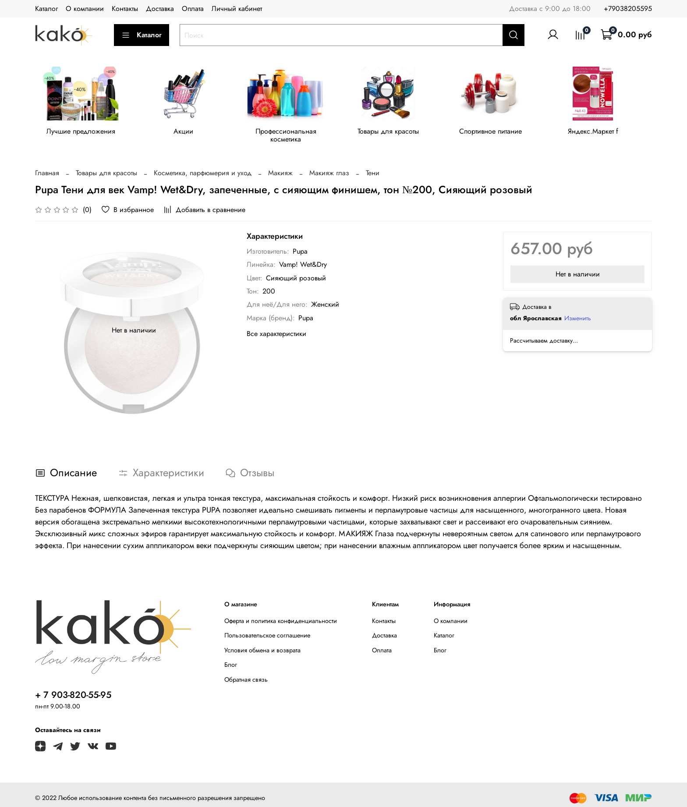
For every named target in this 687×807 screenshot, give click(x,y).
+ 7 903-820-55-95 (73, 688)
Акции (186, 133)
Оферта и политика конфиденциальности (280, 614)
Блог (230, 658)
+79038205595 (628, 9)
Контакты (125, 9)
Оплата (193, 9)
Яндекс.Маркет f (605, 133)
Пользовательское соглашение (267, 628)
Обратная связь (246, 673)
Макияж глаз (329, 166)
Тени (372, 166)
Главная (47, 166)
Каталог (46, 9)
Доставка (160, 9)
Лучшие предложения (82, 133)
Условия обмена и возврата (262, 643)
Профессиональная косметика (291, 133)
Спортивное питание (500, 133)
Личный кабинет (237, 9)
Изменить (577, 311)
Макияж (280, 166)
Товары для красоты (395, 133)
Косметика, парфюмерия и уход (202, 166)
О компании (85, 9)
